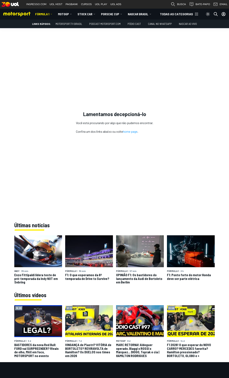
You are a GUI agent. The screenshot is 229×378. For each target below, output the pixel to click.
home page (130, 131)
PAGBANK (72, 4)
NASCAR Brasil (138, 14)
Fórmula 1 (42, 14)
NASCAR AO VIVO (188, 23)
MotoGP (63, 14)
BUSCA (178, 4)
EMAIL (220, 4)
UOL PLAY (101, 4)
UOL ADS (115, 4)
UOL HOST (56, 4)
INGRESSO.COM (36, 4)
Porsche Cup (110, 14)
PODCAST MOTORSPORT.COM (105, 23)
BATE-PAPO (199, 4)
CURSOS (86, 4)
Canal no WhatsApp (160, 23)
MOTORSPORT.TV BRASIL (69, 23)
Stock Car (85, 14)
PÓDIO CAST (134, 23)
